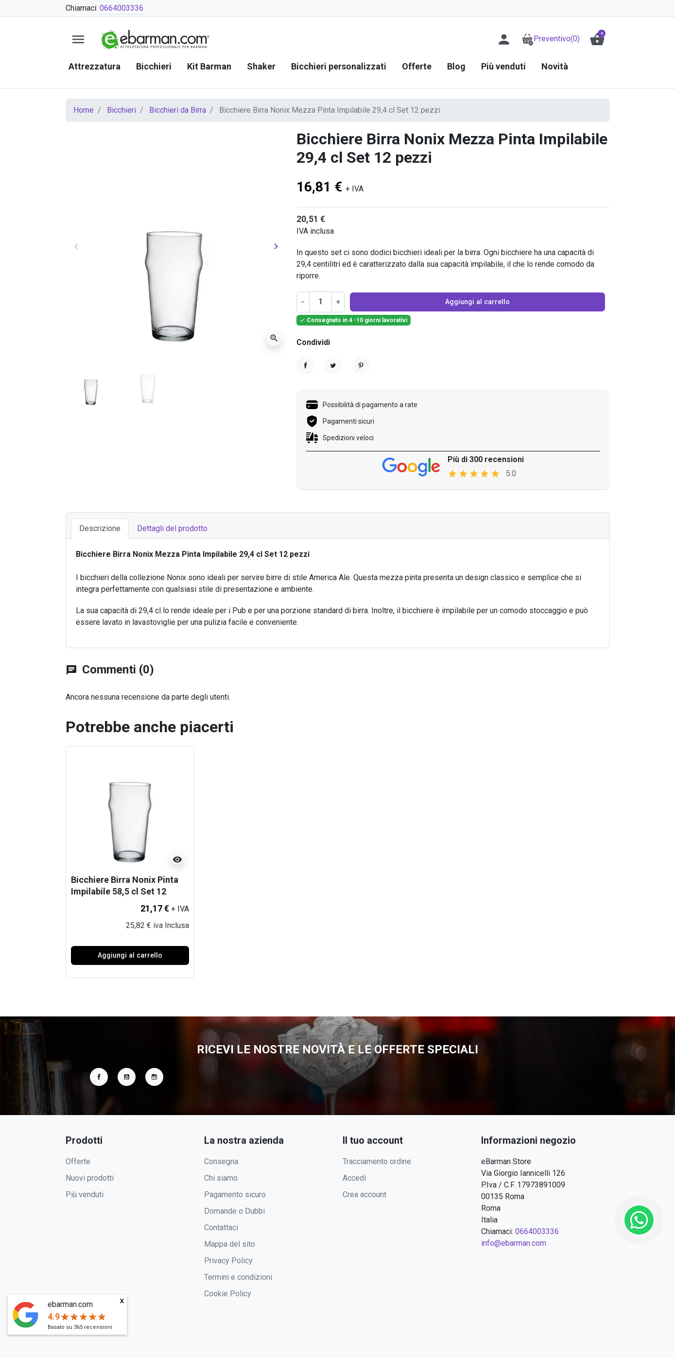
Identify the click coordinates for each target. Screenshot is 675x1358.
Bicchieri (121, 110)
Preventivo (550, 38)
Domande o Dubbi (234, 1211)
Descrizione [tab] (100, 529)
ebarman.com (70, 1304)
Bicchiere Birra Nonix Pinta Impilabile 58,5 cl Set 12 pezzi (124, 892)
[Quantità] (320, 302)
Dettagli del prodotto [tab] (172, 529)
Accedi (354, 1178)
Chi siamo (221, 1178)
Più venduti (85, 1194)
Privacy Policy (228, 1260)
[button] (597, 39)
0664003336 (121, 8)
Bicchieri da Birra (177, 110)
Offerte (78, 1161)
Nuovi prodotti (90, 1178)
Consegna (221, 1161)
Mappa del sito (229, 1244)
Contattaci (221, 1227)
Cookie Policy (227, 1293)
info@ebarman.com (513, 1243)
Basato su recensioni (80, 1327)
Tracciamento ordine (377, 1161)
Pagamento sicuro (235, 1194)
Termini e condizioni (238, 1277)
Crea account (364, 1194)
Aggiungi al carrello (477, 301)
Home (83, 110)
